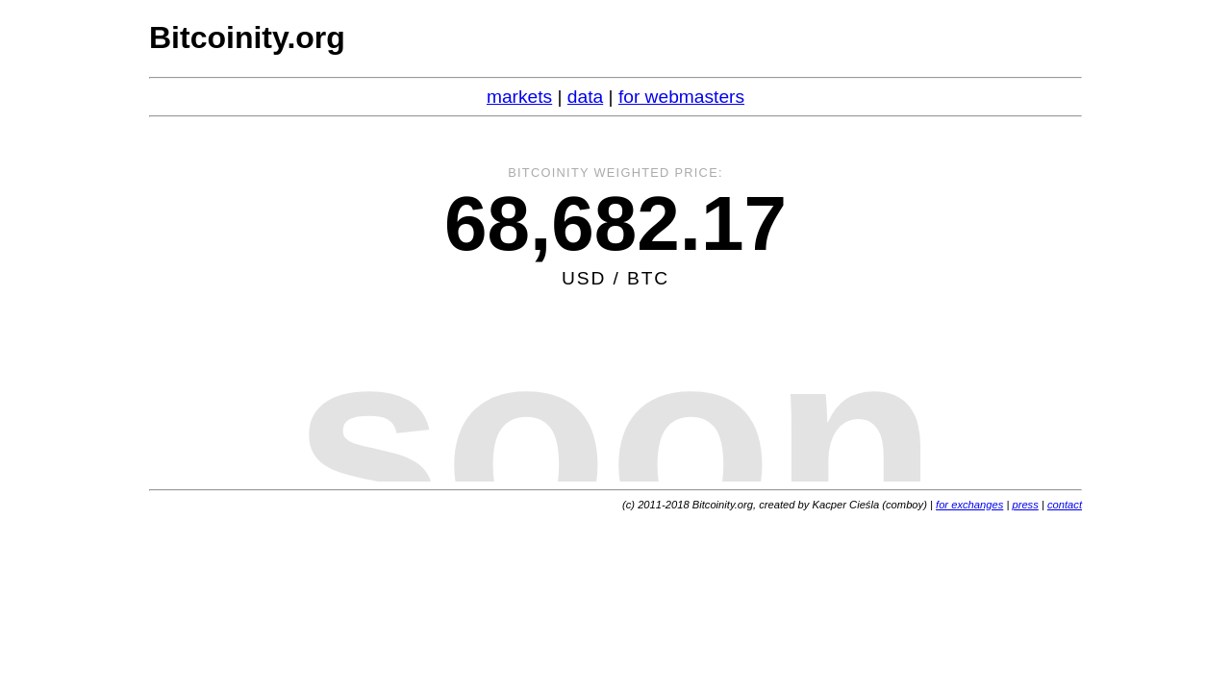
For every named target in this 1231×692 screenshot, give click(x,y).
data (585, 96)
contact (1064, 504)
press (1025, 504)
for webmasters (681, 96)
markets (519, 96)
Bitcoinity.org (247, 37)
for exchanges (969, 504)
